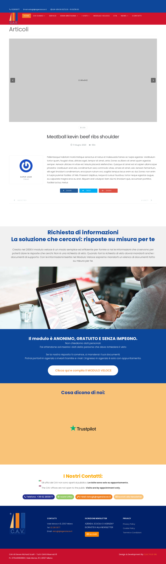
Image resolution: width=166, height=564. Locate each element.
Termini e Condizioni (132, 532)
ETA (115, 16)
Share (67, 191)
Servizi (52, 16)
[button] (12, 80)
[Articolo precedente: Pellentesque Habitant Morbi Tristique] (18, 200)
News (123, 16)
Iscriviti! (92, 534)
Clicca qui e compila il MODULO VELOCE (83, 370)
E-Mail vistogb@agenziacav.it (94, 496)
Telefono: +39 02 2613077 (38, 496)
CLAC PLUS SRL (150, 554)
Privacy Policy (129, 524)
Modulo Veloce (102, 16)
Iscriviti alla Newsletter (128, 496)
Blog (83, 127)
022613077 (15, 9)
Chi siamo (38, 16)
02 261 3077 (55, 527)
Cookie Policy (129, 528)
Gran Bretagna (68, 16)
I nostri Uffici (65, 496)
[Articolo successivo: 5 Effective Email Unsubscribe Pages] (148, 200)
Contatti (137, 16)
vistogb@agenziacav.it (37, 9)
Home (26, 16)
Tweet (86, 191)
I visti (85, 16)
